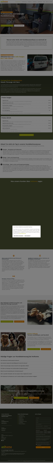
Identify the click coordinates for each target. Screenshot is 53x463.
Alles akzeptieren (27, 235)
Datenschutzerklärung (22, 233)
